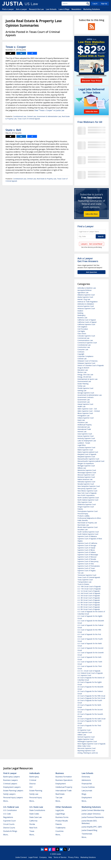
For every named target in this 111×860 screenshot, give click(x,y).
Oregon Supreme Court (86, 507)
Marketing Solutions (91, 9)
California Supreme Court (86, 324)
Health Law (81, 406)
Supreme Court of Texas (86, 568)
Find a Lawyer (8, 9)
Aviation (80, 311)
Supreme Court (9, 821)
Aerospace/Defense (84, 290)
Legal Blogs (60, 814)
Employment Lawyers (12, 787)
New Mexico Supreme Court (87, 491)
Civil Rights (81, 331)
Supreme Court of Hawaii (86, 548)
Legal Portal (33, 857)
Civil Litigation (82, 327)
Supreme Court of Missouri (87, 557)
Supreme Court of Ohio (86, 564)
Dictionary (86, 776)
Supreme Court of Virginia (86, 570)
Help (50, 857)
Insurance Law (83, 422)
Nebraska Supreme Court (86, 482)
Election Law (82, 372)
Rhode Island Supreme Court (88, 527)
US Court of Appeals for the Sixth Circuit (91, 719)
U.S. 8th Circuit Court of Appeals (89, 607)
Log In (95, 3)
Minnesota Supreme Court (87, 470)
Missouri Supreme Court (86, 475)
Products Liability (83, 516)
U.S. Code (7, 814)
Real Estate (60, 794)
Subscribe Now (91, 214)
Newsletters (76, 9)
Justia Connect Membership (93, 810)
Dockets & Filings (10, 831)
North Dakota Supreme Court (88, 500)
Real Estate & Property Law (46, 179)
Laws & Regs (64, 9)
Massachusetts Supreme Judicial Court (91, 461)
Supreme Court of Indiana (87, 552)
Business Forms (62, 817)
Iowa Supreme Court (85, 434)
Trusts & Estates (83, 584)
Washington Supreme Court (87, 741)
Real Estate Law (83, 525)
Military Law (82, 468)
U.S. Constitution (10, 810)
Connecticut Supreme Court (87, 343)
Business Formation (64, 776)
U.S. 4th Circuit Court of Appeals (89, 598)
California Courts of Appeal (87, 322)
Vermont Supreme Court (86, 737)
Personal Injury (83, 514)
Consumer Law (83, 349)
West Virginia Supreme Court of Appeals (91, 744)
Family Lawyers (9, 794)
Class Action (82, 333)
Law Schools (51, 9)
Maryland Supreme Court (86, 457)
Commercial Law (83, 338)
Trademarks (60, 827)
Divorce (32, 783)
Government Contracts (86, 397)
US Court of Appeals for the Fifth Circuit (91, 696)
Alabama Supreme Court (86, 295)
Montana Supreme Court (86, 477)
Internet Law (82, 431)
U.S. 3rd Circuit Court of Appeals (89, 596)
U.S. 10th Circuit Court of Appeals (89, 586)
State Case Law (35, 817)
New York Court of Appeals (87, 493)
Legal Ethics (82, 445)
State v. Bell (13, 130)
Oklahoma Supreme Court (87, 504)
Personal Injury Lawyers (13, 797)
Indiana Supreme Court (86, 418)
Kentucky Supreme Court (86, 438)
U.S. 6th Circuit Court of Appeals (89, 602)
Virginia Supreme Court (86, 739)
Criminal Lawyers (10, 783)
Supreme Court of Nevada (87, 559)
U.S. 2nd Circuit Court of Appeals (89, 593)
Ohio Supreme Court (85, 502)
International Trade (84, 429)
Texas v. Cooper (16, 47)
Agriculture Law (83, 292)
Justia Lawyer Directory (91, 814)
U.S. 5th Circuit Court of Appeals (89, 600)
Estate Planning (83, 384)
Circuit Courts (8, 824)
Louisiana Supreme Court (86, 447)
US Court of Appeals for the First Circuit (91, 698)
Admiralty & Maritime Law (87, 288)
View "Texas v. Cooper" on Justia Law (49, 110)
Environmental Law (84, 381)
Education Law (83, 370)
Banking (80, 313)
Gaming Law (82, 390)
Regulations (8, 817)
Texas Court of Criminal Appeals (28, 119)
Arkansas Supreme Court (86, 308)
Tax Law (80, 573)
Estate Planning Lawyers (13, 790)
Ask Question (91, 272)
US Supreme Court (84, 730)
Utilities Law (82, 735)
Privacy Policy (73, 857)
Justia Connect (21, 857)
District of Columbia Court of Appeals (91, 365)
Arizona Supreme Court (86, 306)
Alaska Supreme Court (85, 297)
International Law (84, 427)
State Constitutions (37, 810)
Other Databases (64, 807)
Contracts (81, 352)
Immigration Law (83, 416)
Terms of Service (60, 857)
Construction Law (84, 347)
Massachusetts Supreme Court (88, 459)
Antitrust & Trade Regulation (88, 302)
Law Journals (87, 790)
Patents (80, 509)
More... (6, 801)
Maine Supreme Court (85, 450)
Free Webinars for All (90, 121)
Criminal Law (31, 116)
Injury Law (81, 420)
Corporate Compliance (85, 356)
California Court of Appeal (87, 320)
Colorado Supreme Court (86, 336)
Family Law (81, 386)
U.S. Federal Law (11, 807)
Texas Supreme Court (85, 580)
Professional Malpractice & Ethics (89, 518)
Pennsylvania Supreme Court (88, 511)
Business (60, 773)
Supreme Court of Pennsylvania (89, 566)
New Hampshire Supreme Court (89, 486)
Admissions (86, 780)
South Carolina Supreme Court (88, 532)
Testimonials (87, 834)
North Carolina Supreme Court (88, 498)
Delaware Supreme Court (86, 363)
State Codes (34, 814)
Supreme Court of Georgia (87, 545)
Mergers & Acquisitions (86, 463)
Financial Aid (87, 783)
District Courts (9, 827)
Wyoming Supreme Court (86, 751)
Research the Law (36, 9)
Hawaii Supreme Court (85, 404)
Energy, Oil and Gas (84, 377)
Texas (31, 831)
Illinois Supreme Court (85, 413)
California (33, 821)
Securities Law (83, 529)
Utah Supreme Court (85, 732)
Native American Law (85, 479)
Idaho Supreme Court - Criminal (89, 411)
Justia (58, 854)
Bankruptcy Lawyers (11, 776)
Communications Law (85, 340)
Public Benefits (83, 520)
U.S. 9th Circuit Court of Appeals (89, 609)
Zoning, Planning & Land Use (88, 753)
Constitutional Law (19, 116)
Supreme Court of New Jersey (88, 561)
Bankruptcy (81, 315)
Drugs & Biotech (83, 368)
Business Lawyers (10, 780)
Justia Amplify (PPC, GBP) (92, 827)
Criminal (32, 780)
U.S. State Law (36, 807)
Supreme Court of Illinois (86, 550)
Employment (61, 783)
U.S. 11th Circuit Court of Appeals (89, 589)
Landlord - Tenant (84, 443)
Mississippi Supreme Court (87, 473)
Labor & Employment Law (87, 441)
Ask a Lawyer (21, 9)
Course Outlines (88, 787)
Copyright (81, 354)
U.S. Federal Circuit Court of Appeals (90, 673)
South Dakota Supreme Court (88, 534)
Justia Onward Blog (89, 830)
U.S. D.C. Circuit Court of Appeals (89, 671)
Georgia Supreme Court (86, 393)
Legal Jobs (60, 810)
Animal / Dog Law (84, 299)
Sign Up (104, 3)
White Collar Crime (84, 746)
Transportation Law (84, 582)
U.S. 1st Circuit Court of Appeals (89, 591)
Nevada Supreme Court (86, 484)
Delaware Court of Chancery (87, 361)
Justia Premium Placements (93, 817)
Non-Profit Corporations (86, 495)
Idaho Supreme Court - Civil (87, 409)
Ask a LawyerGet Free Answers (88, 260)
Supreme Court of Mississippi (88, 555)
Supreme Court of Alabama (87, 536)
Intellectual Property (85, 425)
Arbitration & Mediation (86, 304)
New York (33, 827)
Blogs (84, 794)
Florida (32, 824)
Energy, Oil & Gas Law (85, 375)
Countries (60, 831)
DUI (31, 787)
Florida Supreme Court (85, 388)
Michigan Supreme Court (86, 466)
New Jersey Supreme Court (87, 488)
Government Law (84, 400)
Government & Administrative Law (49, 116)
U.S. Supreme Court (84, 675)
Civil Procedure (83, 329)
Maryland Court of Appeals (87, 454)
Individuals (34, 773)
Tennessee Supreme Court (87, 575)
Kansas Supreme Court (86, 436)
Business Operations (64, 780)
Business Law (82, 318)
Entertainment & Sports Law (87, 379)
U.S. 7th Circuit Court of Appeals (89, 605)
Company (43, 857)
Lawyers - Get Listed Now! (91, 244)
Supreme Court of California (87, 543)
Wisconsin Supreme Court (87, 748)
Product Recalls (62, 821)
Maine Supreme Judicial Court (88, 452)
